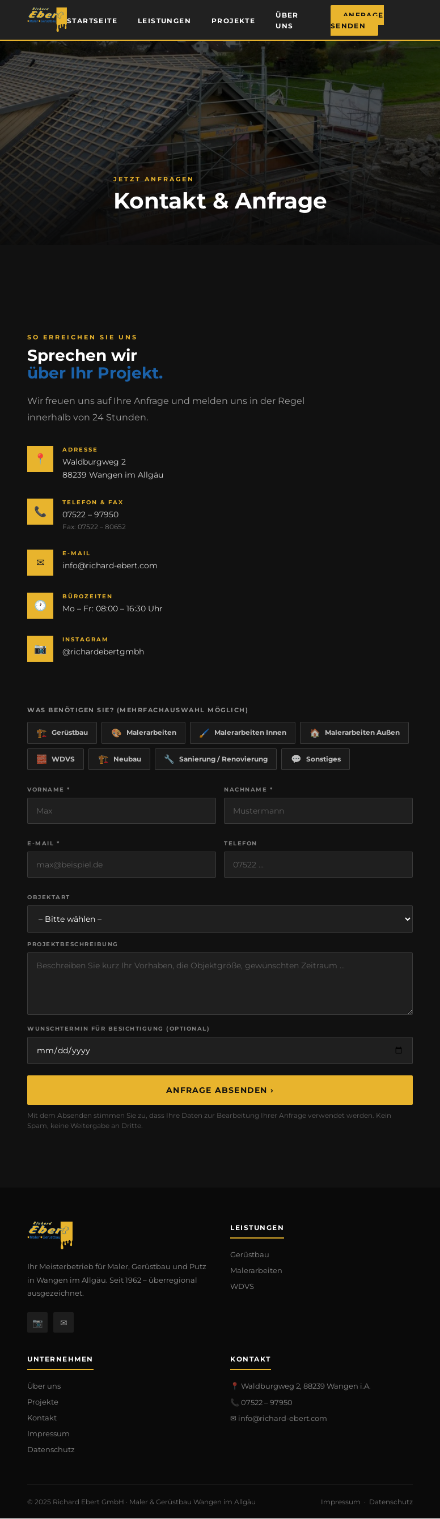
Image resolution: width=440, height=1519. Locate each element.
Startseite (92, 20)
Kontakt (42, 1418)
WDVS (56, 759)
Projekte (233, 20)
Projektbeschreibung (73, 944)
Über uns (287, 20)
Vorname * (48, 790)
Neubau (120, 759)
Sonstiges (319, 759)
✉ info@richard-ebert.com (278, 1418)
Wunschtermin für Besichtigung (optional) (118, 1029)
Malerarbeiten (144, 732)
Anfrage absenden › (220, 1091)
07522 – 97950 (90, 514)
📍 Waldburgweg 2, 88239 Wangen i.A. (300, 1386)
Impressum (48, 1434)
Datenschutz (51, 1449)
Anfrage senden (357, 20)
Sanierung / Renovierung (218, 759)
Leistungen (164, 20)
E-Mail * (43, 844)
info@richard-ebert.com (110, 565)
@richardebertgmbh (103, 651)
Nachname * (248, 790)
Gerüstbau (62, 732)
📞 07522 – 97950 (261, 1402)
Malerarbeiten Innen (245, 732)
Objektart (48, 897)
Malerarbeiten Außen (357, 732)
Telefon (240, 844)
